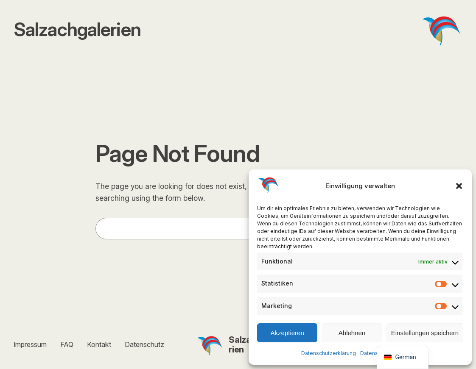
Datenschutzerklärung (328, 353)
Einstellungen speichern (425, 332)
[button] (459, 186)
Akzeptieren (287, 332)
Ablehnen (352, 332)
